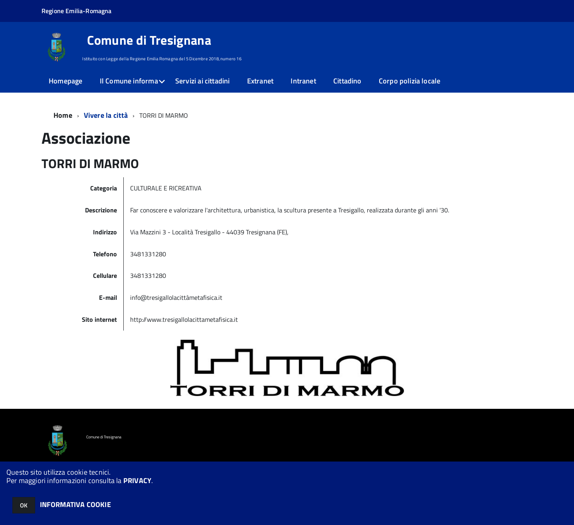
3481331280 (149, 254)
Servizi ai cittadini (202, 80)
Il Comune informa (129, 80)
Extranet (260, 80)
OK (24, 505)
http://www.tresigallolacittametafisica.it (184, 319)
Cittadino (347, 80)
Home (62, 115)
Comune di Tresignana (149, 40)
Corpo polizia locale (410, 80)
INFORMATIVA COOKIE (75, 504)
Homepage (65, 80)
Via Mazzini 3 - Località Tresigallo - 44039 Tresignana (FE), (209, 232)
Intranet (303, 80)
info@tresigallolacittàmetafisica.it (176, 297)
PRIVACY (137, 480)
